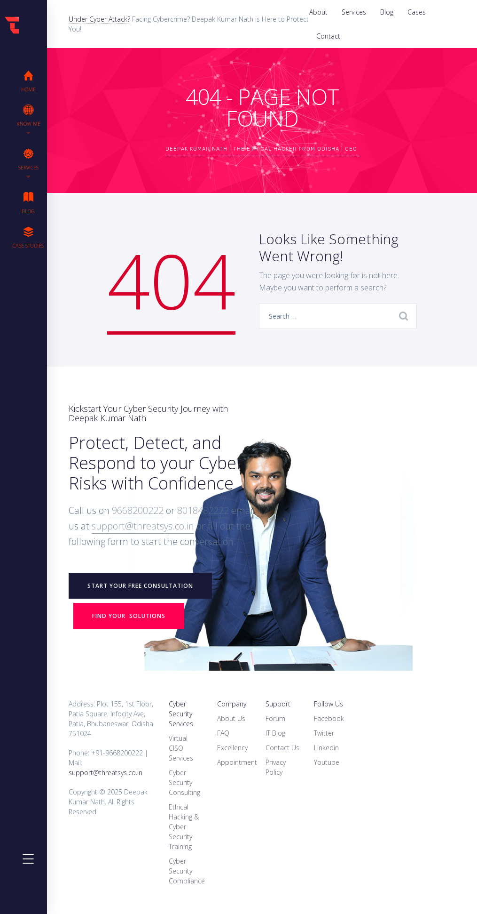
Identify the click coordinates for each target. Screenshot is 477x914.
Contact (328, 36)
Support (278, 703)
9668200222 (138, 510)
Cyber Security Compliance (187, 871)
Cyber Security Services (181, 713)
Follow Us (328, 703)
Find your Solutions (128, 616)
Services (354, 12)
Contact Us (282, 747)
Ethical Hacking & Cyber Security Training (184, 826)
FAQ (223, 733)
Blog (386, 12)
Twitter (324, 733)
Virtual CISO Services (181, 748)
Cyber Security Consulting (184, 782)
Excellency (232, 747)
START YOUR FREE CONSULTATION (140, 586)
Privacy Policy (276, 767)
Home (28, 81)
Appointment (237, 762)
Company (231, 703)
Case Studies (28, 237)
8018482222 (203, 510)
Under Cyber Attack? (99, 19)
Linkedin (326, 747)
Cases (416, 12)
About (318, 12)
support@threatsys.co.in (143, 526)
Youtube (326, 762)
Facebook (329, 718)
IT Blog (275, 733)
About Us (231, 718)
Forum (275, 718)
